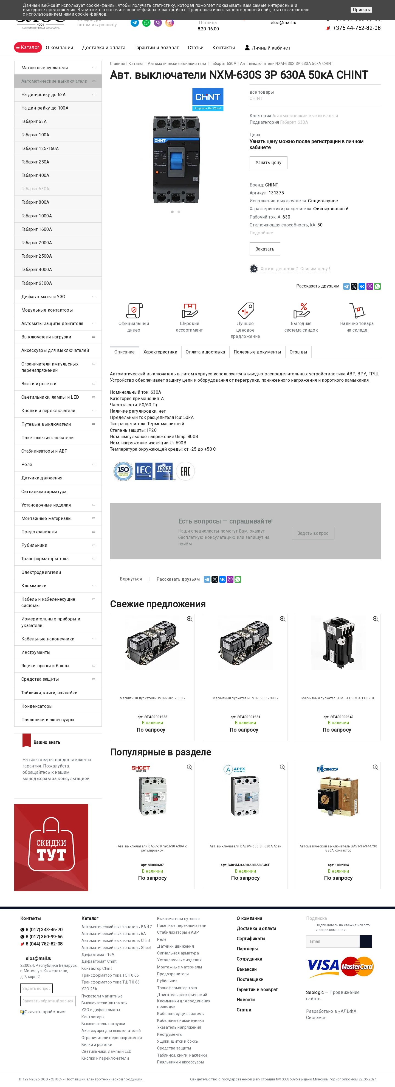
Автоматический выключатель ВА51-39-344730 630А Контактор (338, 848)
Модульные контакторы (47, 310)
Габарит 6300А (36, 283)
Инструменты (35, 652)
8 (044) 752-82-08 (44, 944)
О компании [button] (59, 47)
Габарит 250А (35, 162)
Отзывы (298, 352)
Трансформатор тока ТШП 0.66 (110, 982)
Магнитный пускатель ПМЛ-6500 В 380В (245, 698)
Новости (246, 999)
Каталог (89, 918)
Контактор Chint (96, 968)
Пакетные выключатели (47, 437)
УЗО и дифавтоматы (100, 1010)
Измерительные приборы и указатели (50, 622)
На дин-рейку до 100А (44, 108)
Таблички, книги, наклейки (49, 692)
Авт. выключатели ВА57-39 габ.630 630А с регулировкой (152, 848)
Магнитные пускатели (44, 67)
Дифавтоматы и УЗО (43, 296)
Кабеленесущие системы (180, 1013)
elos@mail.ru (284, 22)
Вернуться (126, 579)
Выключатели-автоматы (104, 1003)
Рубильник (167, 981)
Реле (26, 464)
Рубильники (34, 545)
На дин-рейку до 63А (43, 94)
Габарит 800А (35, 202)
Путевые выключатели (46, 424)
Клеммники (34, 585)
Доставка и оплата (103, 47)
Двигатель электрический (182, 995)
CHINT (256, 98)
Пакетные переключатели (181, 925)
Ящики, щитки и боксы (45, 665)
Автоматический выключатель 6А (113, 933)
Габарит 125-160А (40, 148)
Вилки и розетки (39, 383)
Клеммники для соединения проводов (183, 1004)
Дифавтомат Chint (99, 961)
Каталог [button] (30, 47)
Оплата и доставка (205, 352)
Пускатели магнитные (102, 996)
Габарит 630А (294, 122)
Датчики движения (41, 478)
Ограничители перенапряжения (111, 1038)
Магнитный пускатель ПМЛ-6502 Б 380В (152, 698)
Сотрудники (249, 959)
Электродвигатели (41, 572)
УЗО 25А (89, 989)
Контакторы (92, 1017)
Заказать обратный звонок (47, 1001)
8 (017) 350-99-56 (44, 936)
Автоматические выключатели (305, 115)
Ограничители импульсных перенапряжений (49, 367)
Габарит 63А (34, 121)
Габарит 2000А (36, 242)
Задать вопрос (313, 533)
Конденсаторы (37, 706)
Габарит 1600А (36, 229)
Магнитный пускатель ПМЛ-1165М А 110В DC (338, 698)
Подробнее (261, 232)
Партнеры (247, 948)
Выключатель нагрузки (103, 1024)
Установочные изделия (46, 505)
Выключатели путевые (178, 918)
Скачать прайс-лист (43, 1011)
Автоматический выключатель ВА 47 (116, 927)
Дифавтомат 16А (97, 954)
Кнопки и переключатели (48, 410)
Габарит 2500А (36, 256)
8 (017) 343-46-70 (44, 929)
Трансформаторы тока (45, 558)
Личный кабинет (267, 47)
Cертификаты (251, 938)
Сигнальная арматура (44, 491)
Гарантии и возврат (156, 47)
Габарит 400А (35, 175)
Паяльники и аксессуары (48, 719)
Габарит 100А (35, 134)
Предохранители (39, 531)
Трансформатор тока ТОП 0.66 (110, 975)
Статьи (196, 47)
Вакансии (246, 969)
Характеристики (160, 352)
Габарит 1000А (36, 215)
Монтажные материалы (46, 518)
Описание (124, 352)
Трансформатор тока (177, 988)
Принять (361, 9)
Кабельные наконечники (47, 639)
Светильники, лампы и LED (50, 397)
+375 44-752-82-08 (357, 28)
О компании (249, 918)
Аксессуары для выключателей (55, 350)
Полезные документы (257, 352)
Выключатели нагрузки (46, 337)
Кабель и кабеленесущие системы (48, 602)
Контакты (223, 47)
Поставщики (250, 979)
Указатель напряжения (179, 1027)
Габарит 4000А (36, 269)
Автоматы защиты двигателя (52, 323)
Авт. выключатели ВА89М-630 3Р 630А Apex (245, 846)
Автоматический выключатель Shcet (116, 947)
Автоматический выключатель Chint (115, 940)
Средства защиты (40, 679)
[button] (172, 212)
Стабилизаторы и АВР (44, 451)
